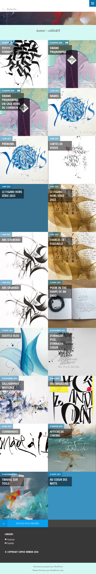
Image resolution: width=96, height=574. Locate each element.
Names (54, 96)
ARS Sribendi (10, 288)
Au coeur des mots (58, 481)
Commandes (10, 431)
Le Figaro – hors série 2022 (57, 196)
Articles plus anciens (27, 523)
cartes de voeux (56, 146)
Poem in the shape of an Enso (58, 292)
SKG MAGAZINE (59, 383)
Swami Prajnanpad (58, 50)
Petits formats (8, 50)
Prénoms (8, 144)
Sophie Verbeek (16, 3)
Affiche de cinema (57, 433)
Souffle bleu (10, 335)
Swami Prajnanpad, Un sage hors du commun (11, 102)
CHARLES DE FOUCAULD (57, 242)
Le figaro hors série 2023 (12, 194)
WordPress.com (56, 570)
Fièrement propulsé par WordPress (48, 566)
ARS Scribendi (11, 240)
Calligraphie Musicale (10, 385)
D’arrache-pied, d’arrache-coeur (57, 341)
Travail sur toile (10, 481)
